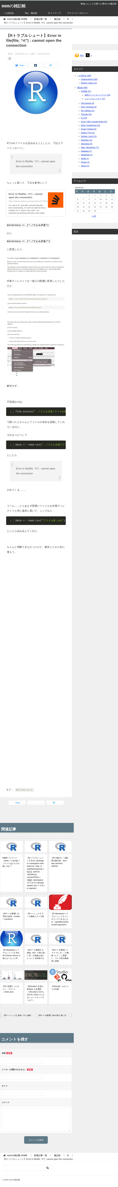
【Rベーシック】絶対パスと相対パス (19, 1015)
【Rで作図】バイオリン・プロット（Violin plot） (10, 989)
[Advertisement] (36, 127)
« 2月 (94, 216)
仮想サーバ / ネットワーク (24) (97, 95)
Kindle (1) (85, 158)
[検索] (28, 1168)
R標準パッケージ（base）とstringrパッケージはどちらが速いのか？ (11, 862)
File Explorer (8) (87, 103)
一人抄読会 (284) (84, 76)
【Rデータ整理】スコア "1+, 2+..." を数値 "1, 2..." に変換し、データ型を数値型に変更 (60, 955)
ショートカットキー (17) (95, 99)
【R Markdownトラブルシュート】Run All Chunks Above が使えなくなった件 (11, 954)
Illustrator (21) (86, 140)
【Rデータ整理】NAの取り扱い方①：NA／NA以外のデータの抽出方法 (54, 1015)
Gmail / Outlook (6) (88, 129)
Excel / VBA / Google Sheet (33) (94, 122)
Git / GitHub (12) (87, 111)
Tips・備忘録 (31, 13)
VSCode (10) (86, 114)
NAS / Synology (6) (89, 107)
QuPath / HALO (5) (88, 136)
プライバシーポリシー (77, 13)
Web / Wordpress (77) (90, 147)
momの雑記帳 (15, 5)
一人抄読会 (8, 13)
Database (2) (86, 151)
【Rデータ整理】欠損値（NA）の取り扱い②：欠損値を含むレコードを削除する (36, 954)
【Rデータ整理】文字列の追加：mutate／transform (11, 916)
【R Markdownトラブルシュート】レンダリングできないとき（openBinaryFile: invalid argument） (60, 919)
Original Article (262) (89, 79)
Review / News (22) (89, 83)
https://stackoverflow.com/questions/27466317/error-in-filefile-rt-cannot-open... (43, 201)
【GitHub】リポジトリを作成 (60, 987)
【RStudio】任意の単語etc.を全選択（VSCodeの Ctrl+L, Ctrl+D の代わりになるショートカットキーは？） (36, 993)
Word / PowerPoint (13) (90, 125)
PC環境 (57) (86, 91)
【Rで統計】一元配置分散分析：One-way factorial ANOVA (59, 862)
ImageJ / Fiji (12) (88, 133)
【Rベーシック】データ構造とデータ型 (35, 915)
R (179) (84, 118)
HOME (17, 19)
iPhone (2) (85, 162)
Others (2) (85, 166)
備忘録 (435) (82, 88)
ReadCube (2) (86, 155)
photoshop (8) (86, 144)
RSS (82, 55)
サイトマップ (54, 13)
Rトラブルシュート (24, 790)
